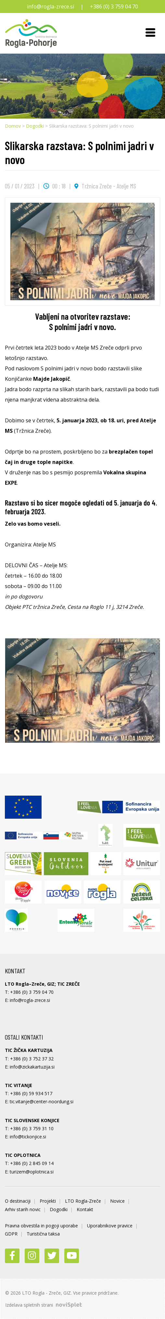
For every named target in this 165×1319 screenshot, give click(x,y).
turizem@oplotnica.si (32, 1172)
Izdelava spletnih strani (43, 1305)
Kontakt (85, 1209)
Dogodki (35, 126)
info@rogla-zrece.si (50, 6)
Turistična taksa (43, 1234)
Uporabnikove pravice (110, 1226)
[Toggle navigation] (150, 33)
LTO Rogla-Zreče (83, 1201)
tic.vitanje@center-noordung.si (41, 1101)
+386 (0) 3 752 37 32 (32, 1059)
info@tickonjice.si (28, 1136)
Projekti (48, 1201)
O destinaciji (18, 1201)
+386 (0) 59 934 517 (31, 1093)
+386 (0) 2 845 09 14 (32, 1163)
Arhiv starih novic (23, 1209)
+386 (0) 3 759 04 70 (114, 6)
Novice (117, 1201)
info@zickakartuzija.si (32, 1067)
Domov (13, 126)
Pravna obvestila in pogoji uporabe (41, 1226)
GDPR (11, 1234)
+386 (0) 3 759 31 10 (32, 1128)
